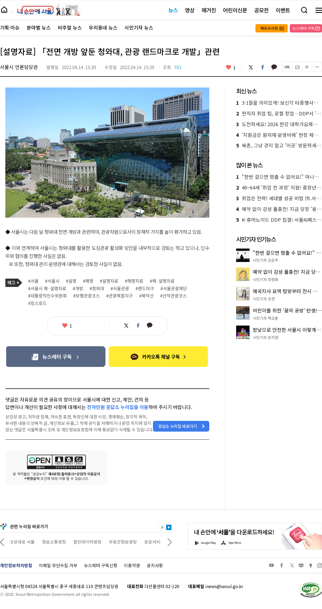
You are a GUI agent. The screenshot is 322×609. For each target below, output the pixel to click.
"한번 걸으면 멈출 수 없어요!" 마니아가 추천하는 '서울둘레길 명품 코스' (279, 177)
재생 (168, 527)
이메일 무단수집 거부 (58, 565)
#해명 (88, 281)
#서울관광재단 (173, 288)
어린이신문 (235, 10)
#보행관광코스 (86, 295)
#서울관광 (120, 288)
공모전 (261, 10)
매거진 (209, 10)
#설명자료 (109, 281)
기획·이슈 (10, 27)
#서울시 (52, 281)
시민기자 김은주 (265, 260)
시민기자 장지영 (265, 337)
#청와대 (97, 288)
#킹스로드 (37, 303)
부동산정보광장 (124, 541)
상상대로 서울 (23, 541)
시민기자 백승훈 (265, 318)
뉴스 (173, 10)
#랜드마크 (145, 288)
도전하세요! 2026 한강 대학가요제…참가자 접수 (279, 124)
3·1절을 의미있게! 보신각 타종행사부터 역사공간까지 (279, 102)
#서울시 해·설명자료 (47, 288)
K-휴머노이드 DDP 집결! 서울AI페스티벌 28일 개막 (279, 220)
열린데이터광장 (89, 541)
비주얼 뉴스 (70, 27)
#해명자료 (134, 281)
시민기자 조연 (264, 298)
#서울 (33, 281)
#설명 (71, 281)
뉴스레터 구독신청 (100, 565)
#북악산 (146, 295)
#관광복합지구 (119, 295)
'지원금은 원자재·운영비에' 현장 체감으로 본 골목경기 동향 (279, 135)
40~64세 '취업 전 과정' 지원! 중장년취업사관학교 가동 (279, 187)
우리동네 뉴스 (103, 27)
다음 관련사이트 (169, 541)
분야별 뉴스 (39, 27)
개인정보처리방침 (16, 565)
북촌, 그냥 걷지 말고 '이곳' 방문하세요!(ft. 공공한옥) (279, 145)
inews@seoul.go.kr (224, 586)
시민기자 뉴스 (139, 27)
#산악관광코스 (173, 295)
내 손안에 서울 (48, 9)
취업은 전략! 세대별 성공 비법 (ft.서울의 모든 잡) (279, 198)
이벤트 (283, 10)
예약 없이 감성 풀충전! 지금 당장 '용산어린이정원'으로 (279, 209)
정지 (162, 527)
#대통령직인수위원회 (47, 295)
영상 (190, 10)
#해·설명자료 (162, 281)
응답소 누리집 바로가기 (177, 426)
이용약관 (132, 565)
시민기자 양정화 (265, 279)
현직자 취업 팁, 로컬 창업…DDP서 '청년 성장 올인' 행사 (279, 113)
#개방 (78, 288)
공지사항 (155, 565)
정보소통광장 (55, 541)
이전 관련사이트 (2, 541)
